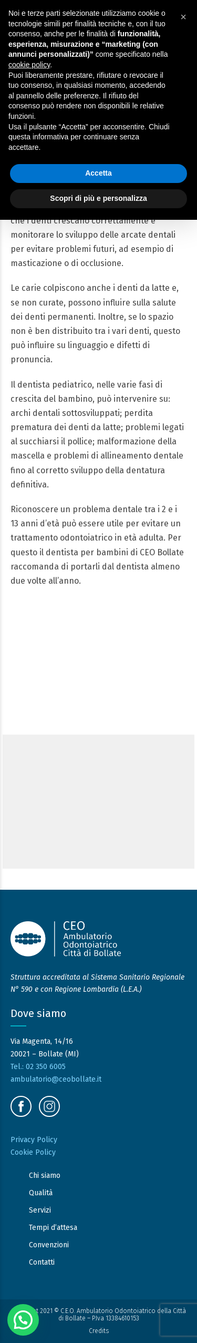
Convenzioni (49, 1244)
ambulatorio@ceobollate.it (56, 1079)
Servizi (40, 1210)
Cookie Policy (33, 1152)
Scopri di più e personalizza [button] (98, 198)
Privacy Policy (34, 1139)
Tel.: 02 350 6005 (38, 1066)
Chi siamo (44, 1175)
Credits (99, 1331)
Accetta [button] (98, 173)
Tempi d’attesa (53, 1227)
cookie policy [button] (29, 64)
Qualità (41, 1192)
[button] (23, 1320)
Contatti (42, 1262)
